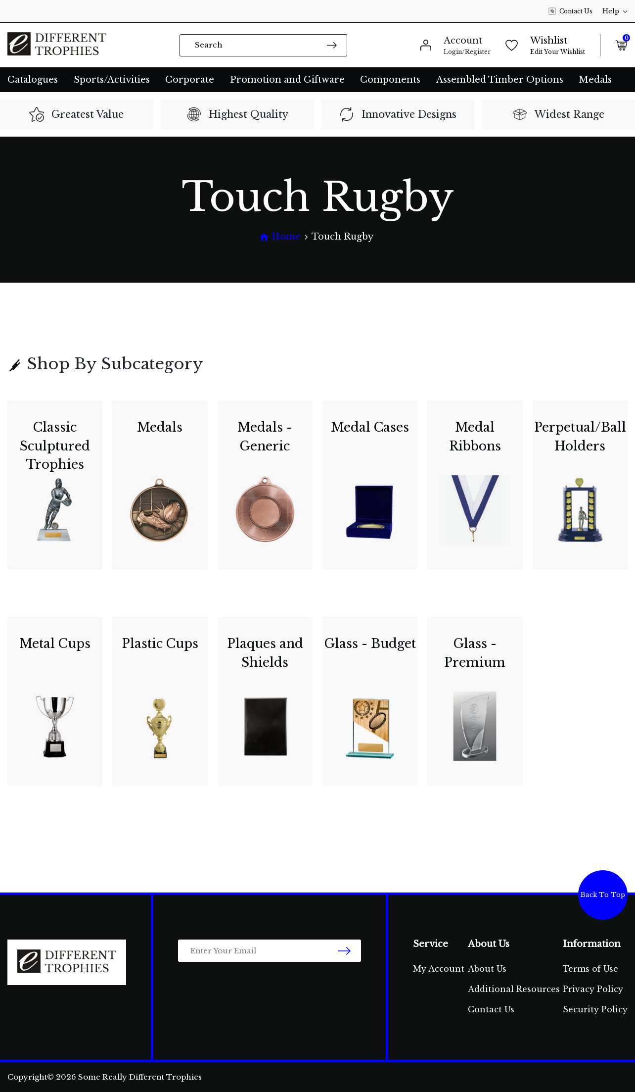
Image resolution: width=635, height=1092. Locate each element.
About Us (487, 969)
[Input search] (263, 45)
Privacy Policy (593, 989)
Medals (595, 79)
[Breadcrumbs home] (280, 237)
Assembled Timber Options (499, 79)
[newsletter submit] (344, 950)
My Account (438, 969)
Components (390, 79)
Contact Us (570, 11)
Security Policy (595, 1009)
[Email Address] (269, 951)
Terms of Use (590, 969)
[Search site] (332, 44)
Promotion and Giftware (287, 79)
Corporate (189, 79)
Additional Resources (514, 989)
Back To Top (603, 895)
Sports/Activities (112, 79)
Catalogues (32, 79)
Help (615, 11)
